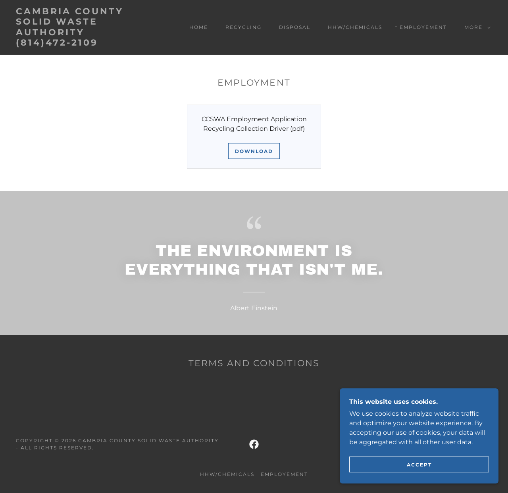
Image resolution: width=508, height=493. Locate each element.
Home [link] (198, 27)
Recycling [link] (243, 27)
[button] (476, 27)
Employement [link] (423, 27)
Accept (419, 465)
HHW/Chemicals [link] (355, 27)
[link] (81, 43)
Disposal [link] (294, 27)
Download (254, 151)
